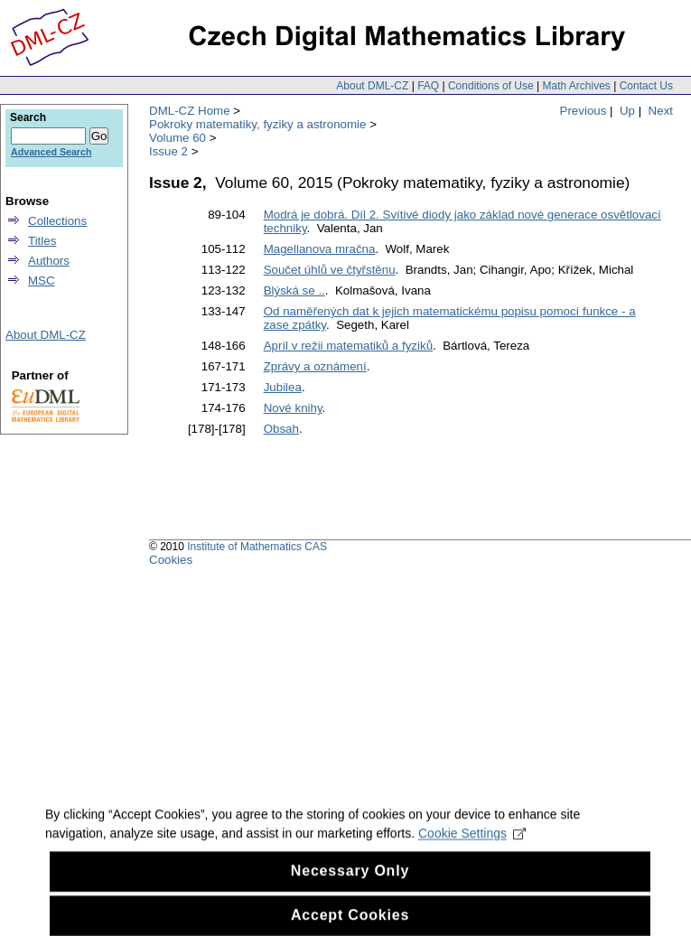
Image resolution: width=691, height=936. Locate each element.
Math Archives (576, 86)
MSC (41, 280)
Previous (583, 110)
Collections (57, 221)
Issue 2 (168, 151)
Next (661, 110)
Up (627, 110)
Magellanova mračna (320, 249)
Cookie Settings (472, 845)
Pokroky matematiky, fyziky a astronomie (257, 124)
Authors (49, 260)
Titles (42, 241)
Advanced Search (51, 151)
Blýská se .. (294, 290)
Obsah (281, 428)
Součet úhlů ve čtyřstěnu (330, 269)
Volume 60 (177, 138)
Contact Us (646, 86)
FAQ (428, 86)
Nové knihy (293, 408)
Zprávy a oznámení (315, 366)
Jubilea (283, 387)
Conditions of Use (491, 86)
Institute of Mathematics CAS (257, 546)
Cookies (170, 559)
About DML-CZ (372, 86)
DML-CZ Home (189, 110)
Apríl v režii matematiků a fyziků (348, 345)
